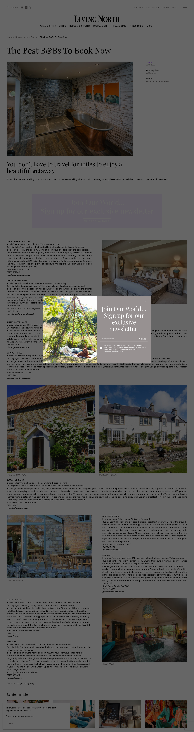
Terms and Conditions (127, 347)
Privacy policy (109, 347)
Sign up (143, 339)
